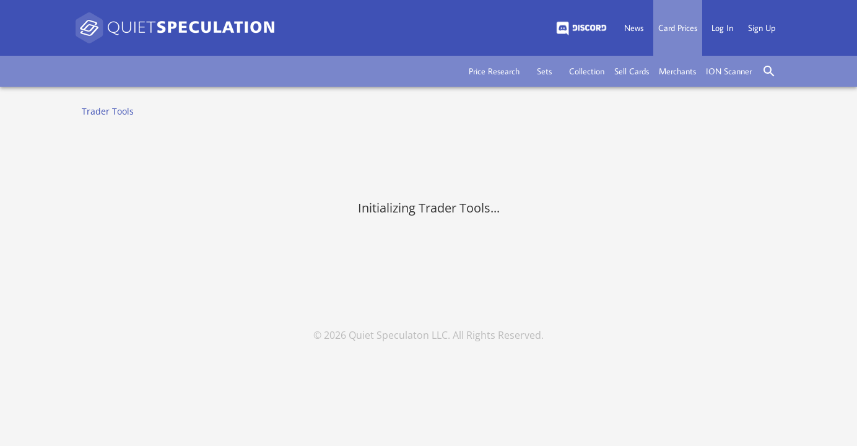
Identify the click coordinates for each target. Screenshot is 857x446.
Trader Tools (108, 111)
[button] (494, 71)
